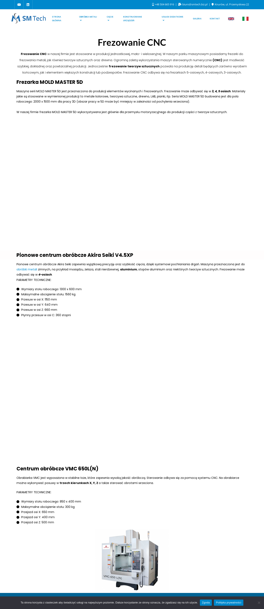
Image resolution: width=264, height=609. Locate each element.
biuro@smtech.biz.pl (193, 4)
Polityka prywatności (228, 602)
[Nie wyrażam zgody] (259, 603)
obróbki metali (26, 269)
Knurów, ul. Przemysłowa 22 (230, 4)
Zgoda (206, 602)
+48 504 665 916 (163, 4)
